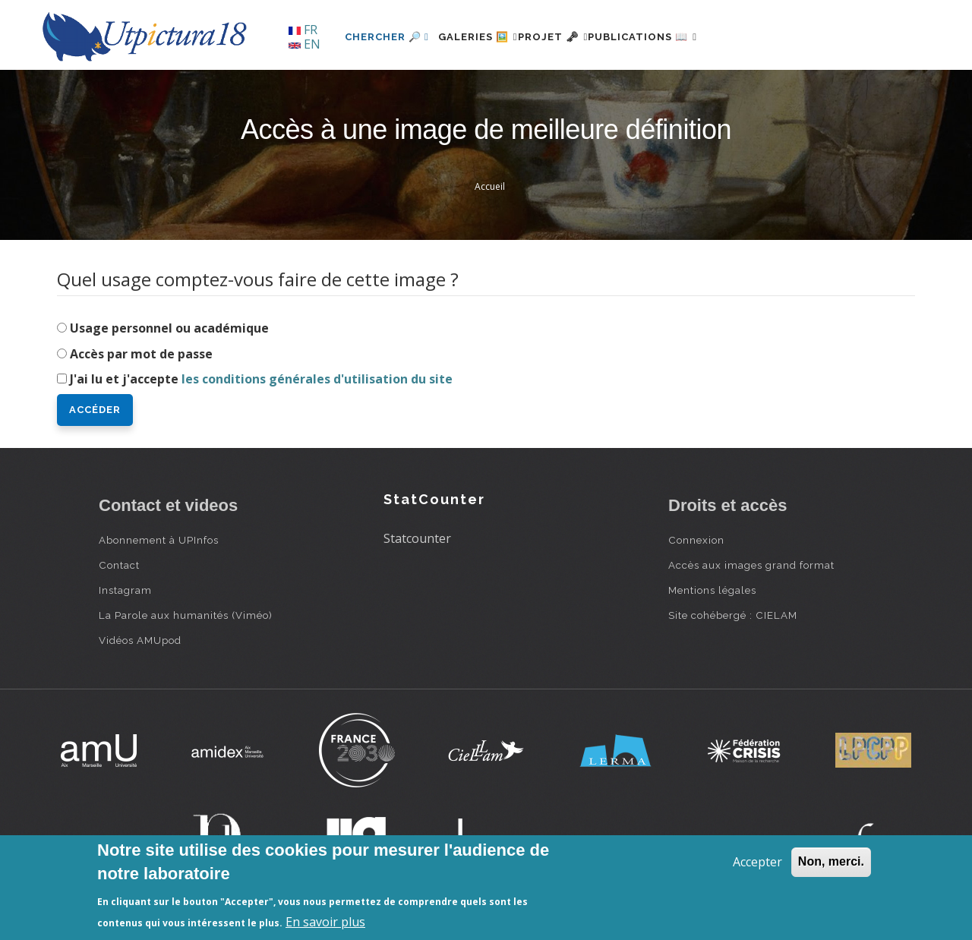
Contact (119, 565)
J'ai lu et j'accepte (261, 379)
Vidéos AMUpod (140, 640)
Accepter (757, 861)
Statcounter (417, 538)
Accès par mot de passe (141, 353)
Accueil (490, 186)
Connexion (696, 540)
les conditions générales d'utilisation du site (317, 379)
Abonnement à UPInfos (159, 540)
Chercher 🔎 (387, 37)
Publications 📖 (688, 37)
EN (304, 44)
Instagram (125, 590)
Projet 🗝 (580, 37)
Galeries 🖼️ (487, 37)
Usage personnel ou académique (169, 328)
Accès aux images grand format (751, 565)
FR (303, 29)
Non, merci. (831, 861)
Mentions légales (712, 590)
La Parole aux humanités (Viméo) (186, 615)
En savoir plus (325, 921)
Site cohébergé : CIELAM (732, 615)
